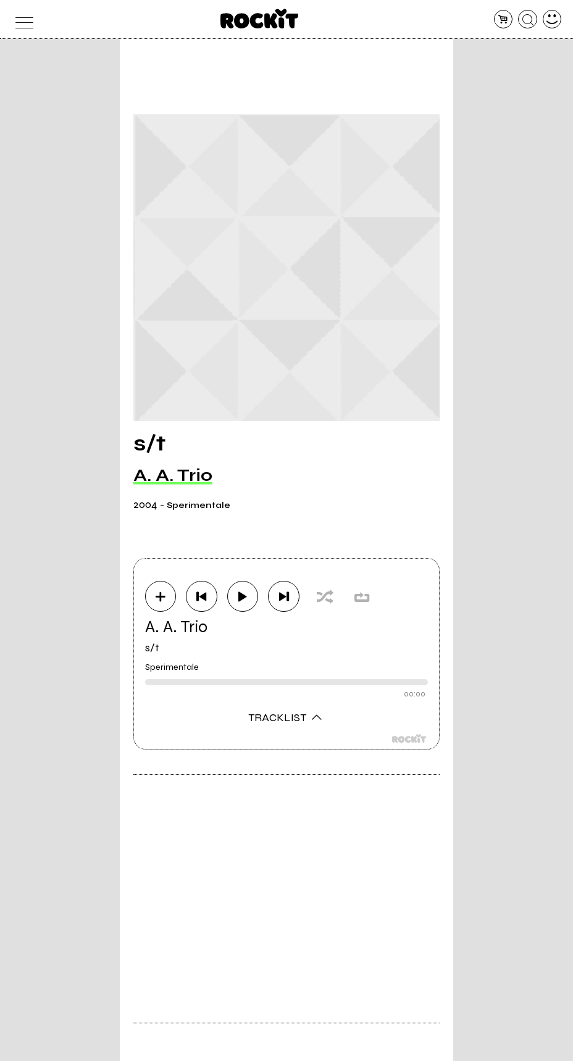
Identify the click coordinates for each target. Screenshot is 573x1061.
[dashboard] (552, 19)
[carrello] (503, 19)
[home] (259, 18)
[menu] (21, 19)
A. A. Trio (172, 475)
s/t (152, 647)
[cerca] (527, 19)
